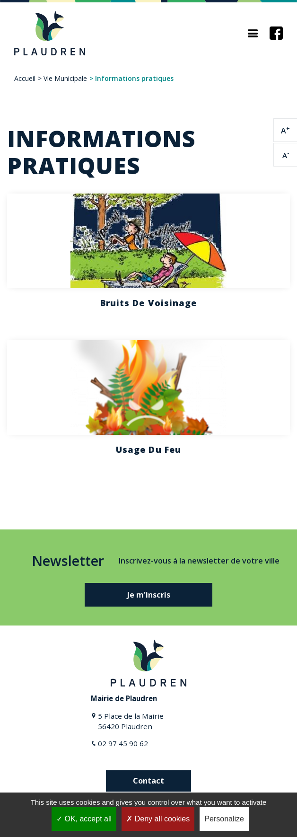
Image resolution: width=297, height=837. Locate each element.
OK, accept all (84, 819)
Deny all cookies (158, 819)
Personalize (224, 819)
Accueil (24, 78)
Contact (148, 780)
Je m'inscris (148, 595)
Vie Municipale (65, 78)
